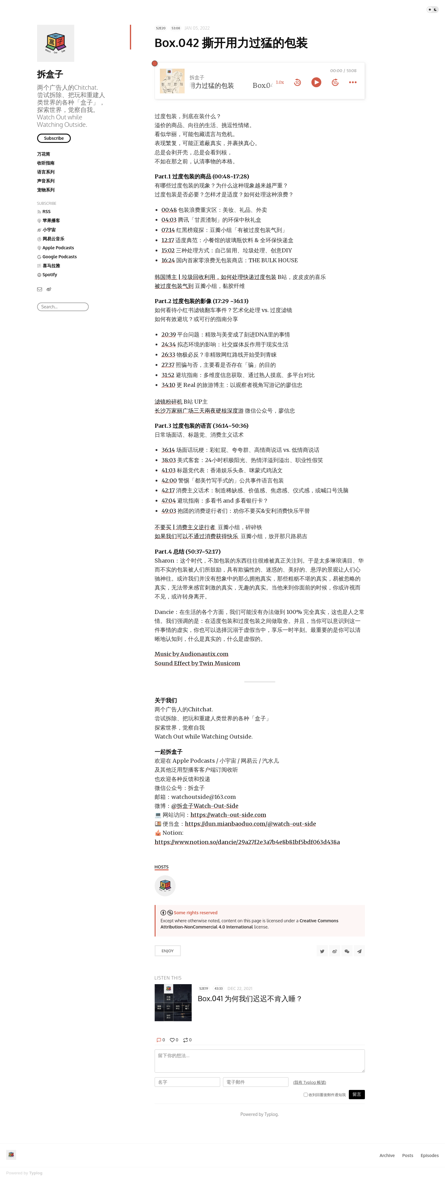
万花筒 (43, 153)
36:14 (168, 449)
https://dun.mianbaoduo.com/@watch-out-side (250, 823)
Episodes (430, 1155)
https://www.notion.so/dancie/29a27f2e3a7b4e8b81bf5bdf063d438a (247, 842)
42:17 (168, 490)
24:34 (168, 344)
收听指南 (45, 162)
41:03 (168, 470)
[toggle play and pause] (316, 82)
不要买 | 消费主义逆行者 (185, 527)
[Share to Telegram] (359, 950)
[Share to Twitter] (322, 950)
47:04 (168, 500)
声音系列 (45, 180)
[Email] (39, 289)
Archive (387, 1155)
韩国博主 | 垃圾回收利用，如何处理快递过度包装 (215, 277)
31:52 (167, 375)
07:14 (168, 230)
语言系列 (45, 171)
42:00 (169, 480)
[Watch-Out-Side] (165, 885)
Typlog (35, 1173)
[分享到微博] (334, 950)
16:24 (168, 260)
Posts (407, 1155)
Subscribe (54, 138)
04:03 (169, 219)
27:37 (167, 364)
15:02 (168, 250)
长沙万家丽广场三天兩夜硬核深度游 (199, 410)
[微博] (48, 289)
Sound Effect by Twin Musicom (197, 663)
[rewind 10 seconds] (297, 82)
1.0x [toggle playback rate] (280, 82)
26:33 (168, 354)
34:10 (168, 384)
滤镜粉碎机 (168, 401)
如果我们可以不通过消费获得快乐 (197, 536)
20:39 (168, 334)
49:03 (168, 510)
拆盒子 (50, 73)
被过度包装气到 (174, 285)
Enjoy (168, 950)
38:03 (168, 460)
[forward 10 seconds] (335, 82)
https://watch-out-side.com (228, 814)
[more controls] (353, 82)
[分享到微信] (347, 950)
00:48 (169, 209)
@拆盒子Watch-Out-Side (204, 805)
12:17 (167, 240)
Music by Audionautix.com (192, 654)
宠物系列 (45, 189)
